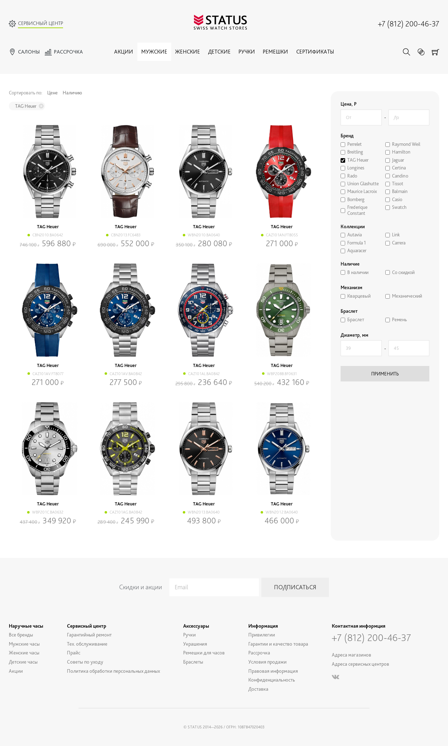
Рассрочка (259, 652)
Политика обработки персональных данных (113, 671)
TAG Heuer (25, 106)
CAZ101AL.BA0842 (204, 373)
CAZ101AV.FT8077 (47, 373)
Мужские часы (24, 644)
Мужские (154, 51)
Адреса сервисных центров (360, 664)
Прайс (73, 652)
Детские (219, 51)
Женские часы (24, 652)
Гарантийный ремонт (89, 635)
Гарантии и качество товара (278, 644)
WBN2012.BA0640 (282, 512)
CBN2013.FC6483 (126, 234)
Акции (123, 51)
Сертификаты (315, 51)
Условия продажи (267, 662)
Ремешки (275, 51)
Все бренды (21, 635)
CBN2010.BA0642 (47, 234)
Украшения (195, 644)
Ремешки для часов (204, 652)
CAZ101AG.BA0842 (126, 512)
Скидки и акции (140, 587)
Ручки (246, 51)
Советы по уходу (85, 662)
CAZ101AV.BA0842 (126, 373)
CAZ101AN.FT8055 (282, 234)
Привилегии (261, 635)
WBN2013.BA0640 (204, 512)
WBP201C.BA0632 (47, 512)
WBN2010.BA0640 (204, 234)
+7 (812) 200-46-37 (408, 23)
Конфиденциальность (271, 680)
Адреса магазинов (351, 655)
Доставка (258, 689)
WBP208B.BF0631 (282, 373)
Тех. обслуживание (87, 644)
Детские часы (23, 662)
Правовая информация (273, 671)
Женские (187, 51)
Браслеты (193, 662)
